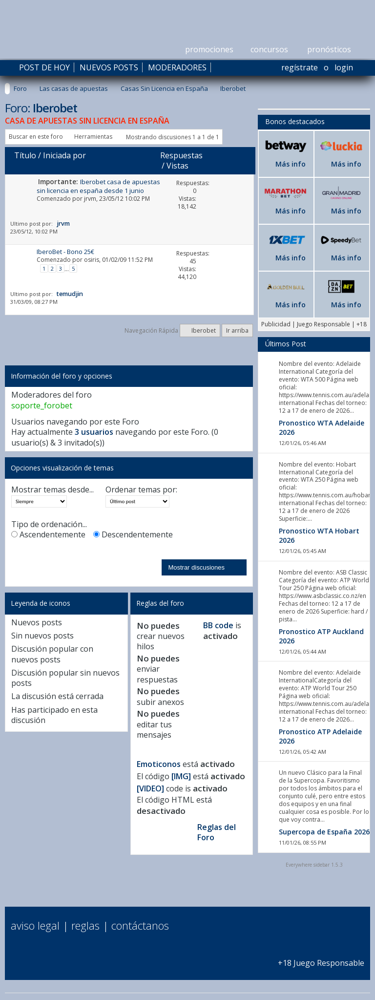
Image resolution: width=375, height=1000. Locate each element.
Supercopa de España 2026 (324, 831)
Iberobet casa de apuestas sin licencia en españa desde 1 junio (98, 185)
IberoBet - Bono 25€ (65, 251)
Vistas (177, 165)
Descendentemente (133, 535)
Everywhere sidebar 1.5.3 (314, 864)
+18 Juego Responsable (321, 957)
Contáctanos (140, 925)
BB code (218, 625)
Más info (290, 164)
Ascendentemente (48, 535)
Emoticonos (159, 764)
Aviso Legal (35, 925)
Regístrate (299, 67)
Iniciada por (64, 155)
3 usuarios (94, 431)
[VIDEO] (150, 788)
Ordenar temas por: (141, 490)
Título (25, 155)
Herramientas (93, 136)
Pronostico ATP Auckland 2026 (321, 636)
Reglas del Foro (216, 832)
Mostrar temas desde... (52, 490)
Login (343, 67)
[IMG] (181, 776)
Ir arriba (237, 330)
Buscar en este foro (36, 136)
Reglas (85, 925)
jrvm (90, 198)
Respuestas (181, 155)
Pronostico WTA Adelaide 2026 (321, 427)
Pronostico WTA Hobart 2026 (319, 535)
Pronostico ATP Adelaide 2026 (320, 736)
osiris (91, 259)
